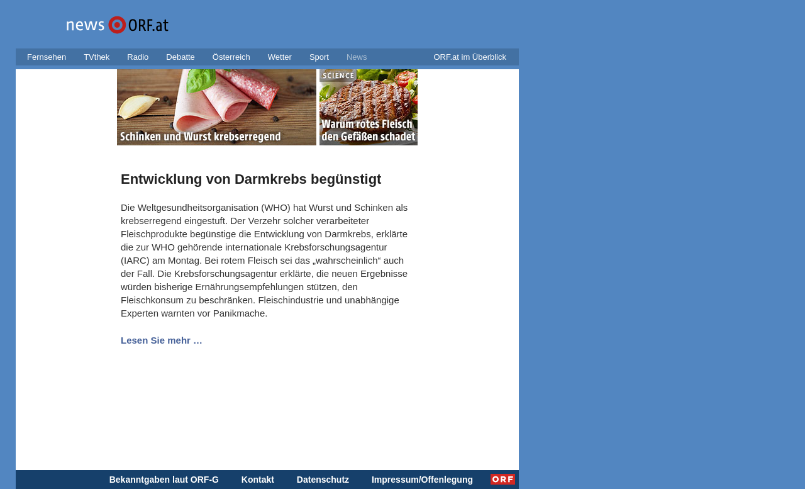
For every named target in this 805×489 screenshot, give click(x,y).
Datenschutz (323, 480)
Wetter (280, 57)
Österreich (231, 57)
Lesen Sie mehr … (162, 340)
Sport (319, 57)
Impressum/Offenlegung (422, 480)
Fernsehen (46, 57)
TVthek (96, 57)
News (357, 57)
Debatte (180, 57)
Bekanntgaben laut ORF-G (164, 480)
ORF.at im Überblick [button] (469, 57)
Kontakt (258, 480)
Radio (137, 57)
